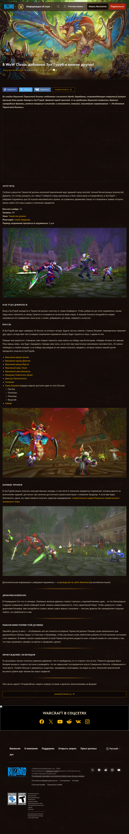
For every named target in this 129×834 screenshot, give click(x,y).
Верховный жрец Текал (16, 368)
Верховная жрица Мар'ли (17, 364)
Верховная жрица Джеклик (17, 361)
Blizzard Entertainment (13, 70)
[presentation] (9, 6)
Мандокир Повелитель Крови (19, 375)
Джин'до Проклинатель (16, 378)
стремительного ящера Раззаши (87, 498)
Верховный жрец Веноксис (17, 371)
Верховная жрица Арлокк (17, 357)
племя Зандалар (22, 220)
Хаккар (8, 403)
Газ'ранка (9, 382)
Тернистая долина (17, 216)
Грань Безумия (12, 386)
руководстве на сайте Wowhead (74, 582)
